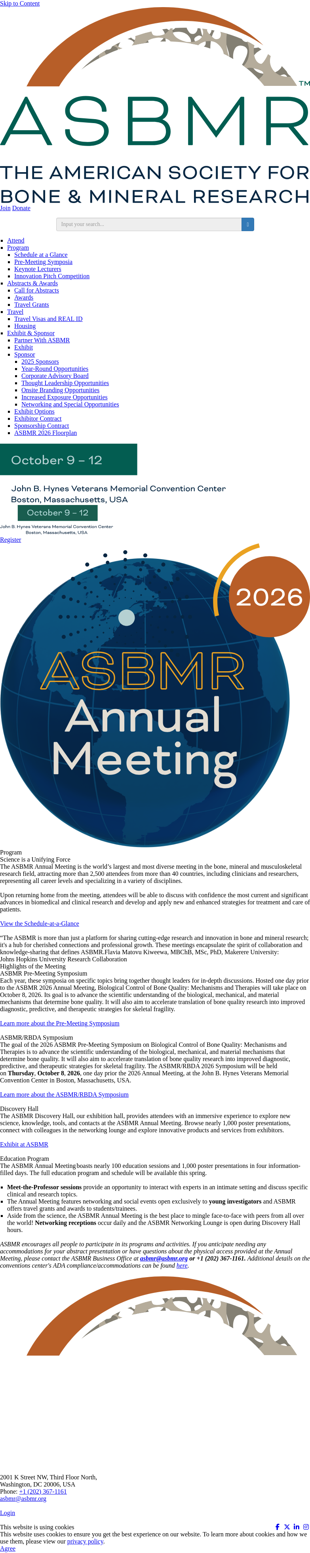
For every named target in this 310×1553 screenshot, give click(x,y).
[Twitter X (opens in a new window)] (287, 1527)
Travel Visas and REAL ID (48, 318)
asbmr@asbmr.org (23, 1498)
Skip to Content (20, 3)
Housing (25, 326)
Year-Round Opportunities (54, 368)
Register (10, 539)
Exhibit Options (34, 411)
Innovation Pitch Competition (51, 276)
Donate (21, 208)
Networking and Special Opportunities (70, 404)
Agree (7, 1548)
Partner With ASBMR (42, 340)
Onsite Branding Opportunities (60, 390)
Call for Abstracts (36, 290)
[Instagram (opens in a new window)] (306, 1527)
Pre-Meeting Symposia (43, 261)
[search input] (149, 224)
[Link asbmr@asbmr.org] (164, 1258)
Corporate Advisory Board (55, 375)
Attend (16, 240)
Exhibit (23, 347)
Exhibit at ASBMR (24, 1144)
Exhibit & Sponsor (31, 333)
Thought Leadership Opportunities (65, 383)
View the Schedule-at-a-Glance (39, 923)
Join (5, 208)
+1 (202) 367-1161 (43, 1491)
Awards (23, 297)
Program (18, 247)
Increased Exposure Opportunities (64, 397)
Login (7, 1512)
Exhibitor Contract (38, 418)
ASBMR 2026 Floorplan (45, 432)
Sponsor (24, 354)
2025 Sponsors (40, 361)
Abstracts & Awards (32, 283)
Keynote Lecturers (37, 269)
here (182, 1265)
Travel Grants (31, 304)
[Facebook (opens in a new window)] (277, 1527)
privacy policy (85, 1541)
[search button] (248, 224)
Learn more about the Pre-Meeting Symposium (60, 1023)
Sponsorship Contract (41, 425)
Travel (15, 311)
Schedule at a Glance (41, 254)
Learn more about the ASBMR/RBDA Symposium (64, 1094)
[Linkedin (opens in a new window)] (296, 1527)
